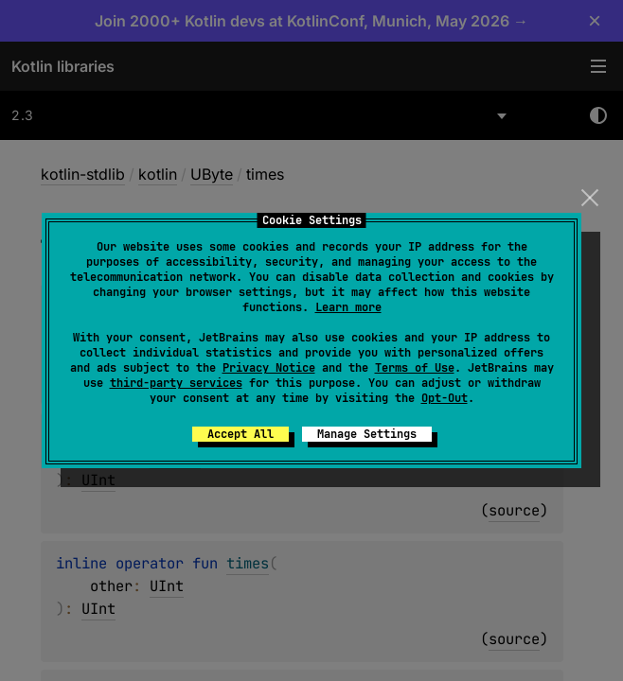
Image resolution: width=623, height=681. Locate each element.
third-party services (176, 383)
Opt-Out (444, 398)
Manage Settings (367, 434)
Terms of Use (414, 367)
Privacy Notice (268, 367)
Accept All (240, 434)
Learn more (348, 307)
